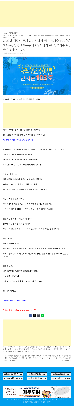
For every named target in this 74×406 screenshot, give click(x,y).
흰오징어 (31, 351)
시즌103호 (33, 349)
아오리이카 (41, 349)
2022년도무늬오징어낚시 (16, 347)
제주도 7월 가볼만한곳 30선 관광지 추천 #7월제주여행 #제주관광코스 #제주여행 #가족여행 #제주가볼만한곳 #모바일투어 (20, 358)
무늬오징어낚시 (63, 347)
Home (5, 33)
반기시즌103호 (13, 349)
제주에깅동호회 (22, 351)
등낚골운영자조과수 (36, 347)
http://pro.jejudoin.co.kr (19, 300)
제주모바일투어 (14, 33)
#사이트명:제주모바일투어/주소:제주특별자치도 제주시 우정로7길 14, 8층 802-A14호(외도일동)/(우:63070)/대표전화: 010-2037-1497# (37, 400)
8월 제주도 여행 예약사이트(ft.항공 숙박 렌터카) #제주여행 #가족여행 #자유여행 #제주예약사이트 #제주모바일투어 (54, 358)
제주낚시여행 (57, 349)
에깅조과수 (49, 349)
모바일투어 (23, 53)
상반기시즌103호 (23, 349)
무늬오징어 (53, 347)
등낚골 (27, 347)
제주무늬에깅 (12, 351)
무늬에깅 (46, 347)
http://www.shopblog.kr (24, 310)
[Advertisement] (37, 14)
